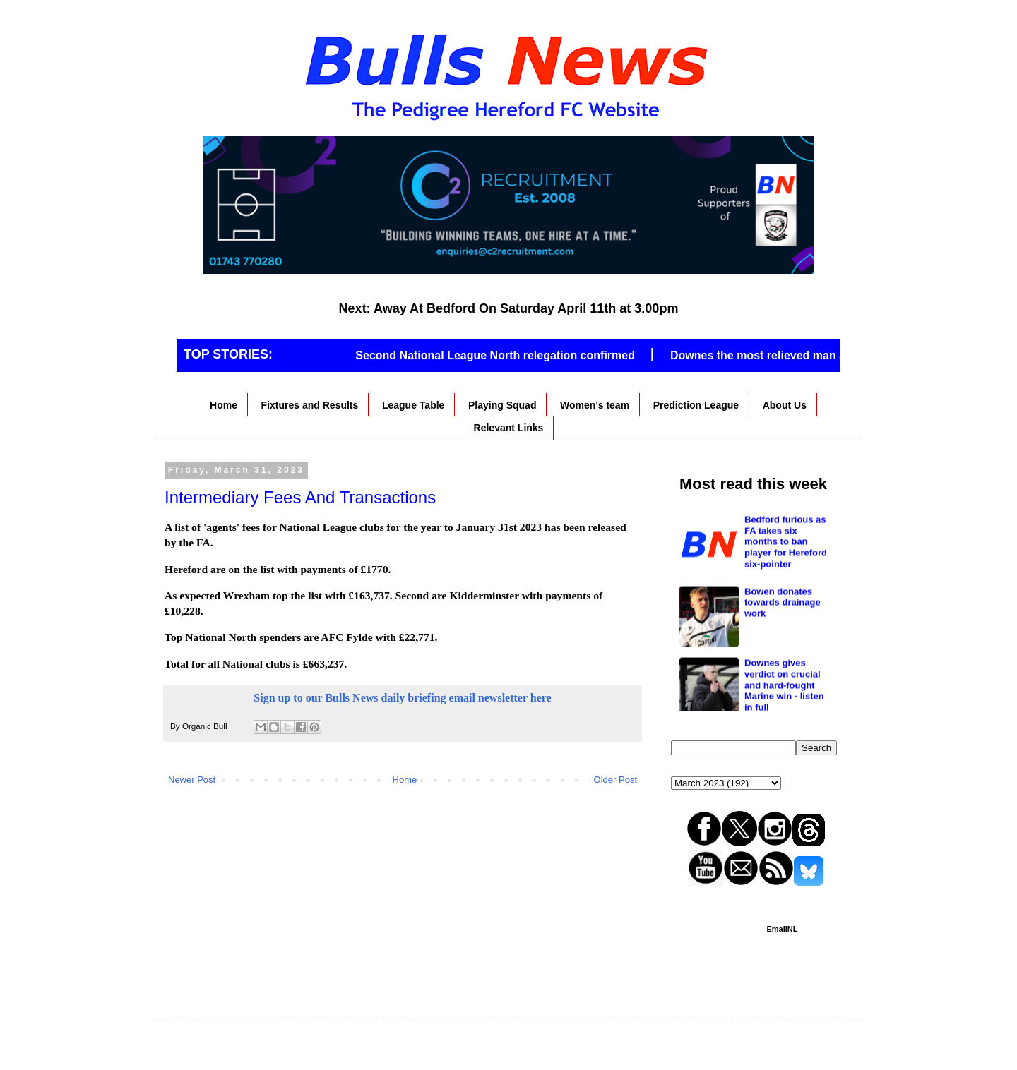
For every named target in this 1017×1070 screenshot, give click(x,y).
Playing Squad (502, 405)
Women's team (594, 405)
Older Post (615, 779)
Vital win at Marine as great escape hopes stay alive (784, 523)
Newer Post (191, 779)
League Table (413, 405)
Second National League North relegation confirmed (501, 355)
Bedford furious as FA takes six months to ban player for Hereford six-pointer (785, 605)
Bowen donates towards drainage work (782, 666)
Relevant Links (509, 427)
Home (223, 405)
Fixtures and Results (310, 405)
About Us (785, 405)
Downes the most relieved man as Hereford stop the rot (824, 355)
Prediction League (696, 405)
